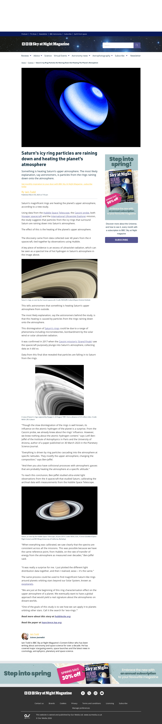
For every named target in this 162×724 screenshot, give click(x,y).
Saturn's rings (52, 328)
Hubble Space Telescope (56, 212)
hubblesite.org (62, 616)
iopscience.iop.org (52, 622)
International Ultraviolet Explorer (68, 216)
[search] (137, 45)
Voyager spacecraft (32, 216)
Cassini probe (82, 212)
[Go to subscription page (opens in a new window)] (121, 219)
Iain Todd (34, 634)
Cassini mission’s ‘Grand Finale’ (75, 341)
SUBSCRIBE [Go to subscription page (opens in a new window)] (121, 240)
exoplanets (27, 584)
